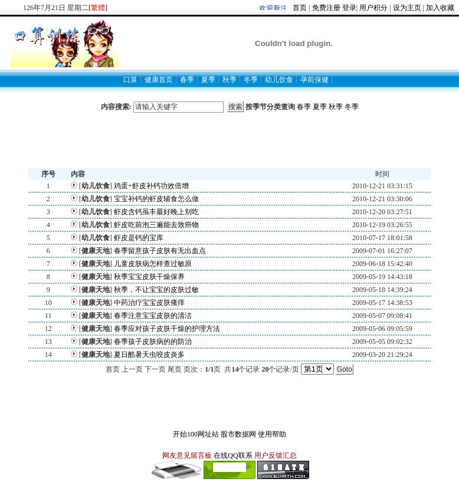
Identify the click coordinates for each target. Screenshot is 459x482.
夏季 (320, 107)
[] (97, 8)
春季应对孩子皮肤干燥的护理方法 (167, 328)
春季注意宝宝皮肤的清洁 (153, 316)
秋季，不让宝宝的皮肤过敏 (156, 290)
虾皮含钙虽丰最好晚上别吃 (156, 212)
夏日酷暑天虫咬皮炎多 (149, 354)
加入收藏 (440, 8)
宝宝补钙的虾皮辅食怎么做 (156, 199)
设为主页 (407, 8)
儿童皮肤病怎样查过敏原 (153, 264)
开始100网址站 (196, 434)
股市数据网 (238, 434)
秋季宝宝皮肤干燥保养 (149, 277)
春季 (304, 107)
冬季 (352, 107)
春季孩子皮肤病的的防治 (153, 341)
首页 (300, 8)
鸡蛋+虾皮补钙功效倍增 (151, 186)
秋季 (336, 107)
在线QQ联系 (233, 455)
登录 (349, 8)
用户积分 (373, 8)
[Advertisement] (229, 140)
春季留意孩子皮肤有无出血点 (160, 251)
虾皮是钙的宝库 (138, 238)
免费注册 (326, 8)
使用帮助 (272, 434)
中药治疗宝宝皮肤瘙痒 (149, 303)
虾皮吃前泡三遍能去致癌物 (156, 225)
